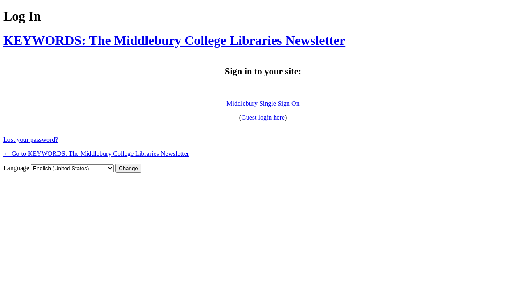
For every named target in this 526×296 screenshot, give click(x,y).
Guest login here (263, 117)
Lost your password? (30, 139)
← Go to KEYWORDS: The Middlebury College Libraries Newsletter (96, 153)
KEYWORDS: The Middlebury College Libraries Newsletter (174, 40)
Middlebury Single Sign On (262, 103)
